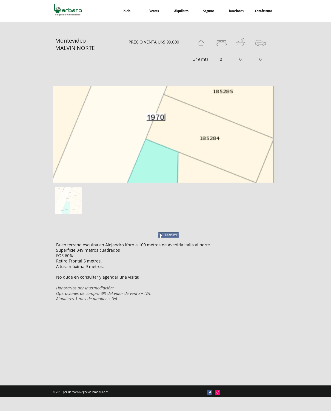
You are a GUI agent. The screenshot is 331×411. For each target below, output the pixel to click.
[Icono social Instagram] (217, 392)
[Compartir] (168, 235)
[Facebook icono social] (209, 392)
